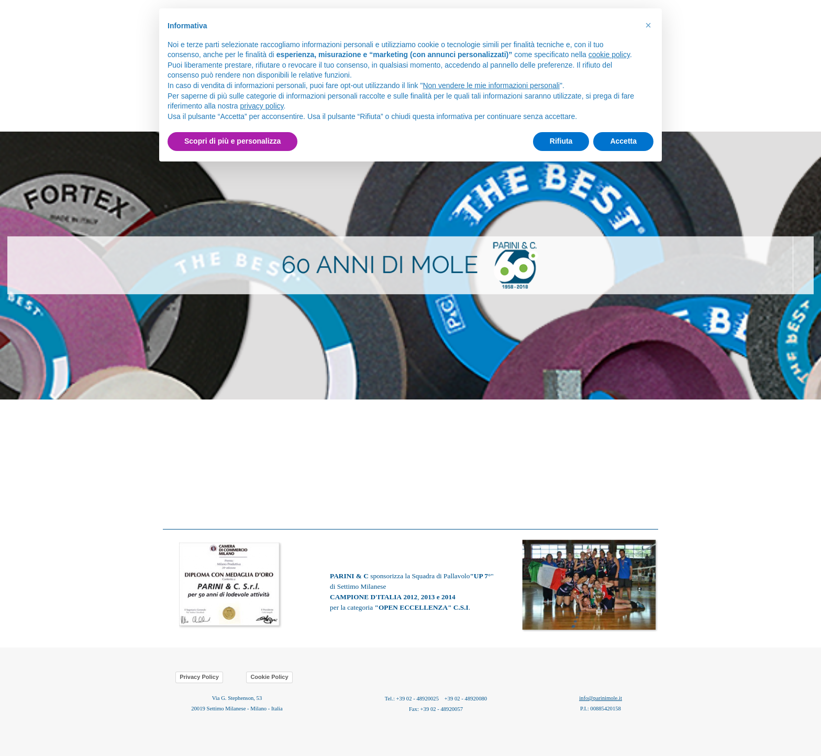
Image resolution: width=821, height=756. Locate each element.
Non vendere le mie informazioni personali (491, 85)
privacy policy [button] (262, 106)
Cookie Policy (269, 677)
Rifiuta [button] (561, 141)
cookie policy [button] (609, 54)
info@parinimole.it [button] (600, 698)
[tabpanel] (410, 265)
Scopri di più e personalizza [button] (232, 141)
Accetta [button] (623, 141)
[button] (590, 539)
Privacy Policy (199, 677)
